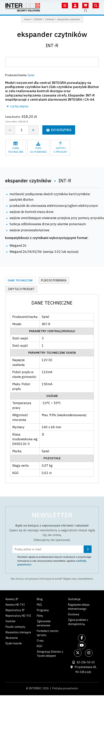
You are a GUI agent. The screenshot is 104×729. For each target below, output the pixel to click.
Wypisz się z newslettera (78, 578)
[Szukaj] (96, 5)
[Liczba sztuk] (22, 130)
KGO (39, 646)
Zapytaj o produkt (21, 289)
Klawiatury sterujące (18, 632)
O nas (40, 640)
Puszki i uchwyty (15, 627)
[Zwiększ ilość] (33, 130)
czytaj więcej (17, 106)
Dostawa (73, 614)
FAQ (39, 604)
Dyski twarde (14, 643)
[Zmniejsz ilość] (10, 130)
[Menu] (65, 5)
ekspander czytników (52, 34)
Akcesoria (12, 638)
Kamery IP (12, 599)
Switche (10, 621)
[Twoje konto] (75, 5)
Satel (31, 75)
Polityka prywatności (65, 688)
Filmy (40, 615)
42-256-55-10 (86, 662)
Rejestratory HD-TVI (18, 615)
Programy (43, 610)
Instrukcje (74, 599)
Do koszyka (58, 130)
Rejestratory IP (15, 610)
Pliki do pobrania (53, 280)
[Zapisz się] (88, 549)
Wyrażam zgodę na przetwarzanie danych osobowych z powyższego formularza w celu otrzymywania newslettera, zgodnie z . (54, 560)
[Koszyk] (85, 5)
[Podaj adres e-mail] (52, 549)
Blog (40, 599)
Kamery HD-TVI (15, 604)
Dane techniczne (20, 280)
